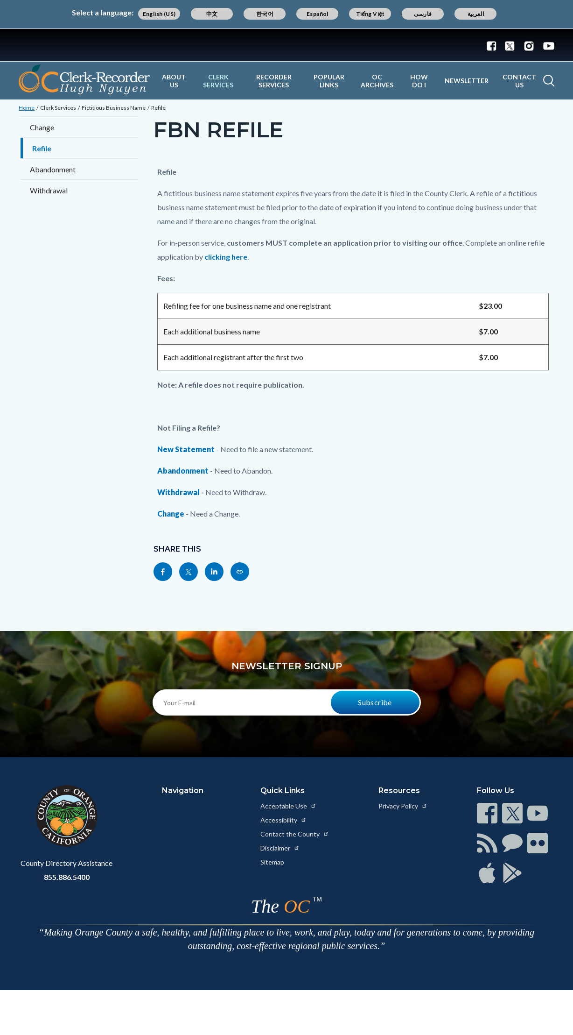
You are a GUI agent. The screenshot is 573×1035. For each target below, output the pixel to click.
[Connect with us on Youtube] (546, 45)
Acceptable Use (288, 806)
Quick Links (282, 790)
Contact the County (294, 834)
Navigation (182, 790)
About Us (174, 81)
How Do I (419, 81)
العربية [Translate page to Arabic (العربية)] (476, 13)
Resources (399, 790)
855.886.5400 (67, 876)
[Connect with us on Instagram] (529, 45)
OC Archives (377, 81)
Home (27, 107)
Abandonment (53, 169)
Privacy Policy (402, 806)
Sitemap (272, 862)
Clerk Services (218, 81)
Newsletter (467, 81)
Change (42, 127)
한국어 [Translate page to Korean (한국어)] (264, 13)
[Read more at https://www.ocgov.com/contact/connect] (487, 813)
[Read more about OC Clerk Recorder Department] (84, 79)
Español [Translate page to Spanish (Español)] (317, 13)
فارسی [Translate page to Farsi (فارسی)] (423, 13)
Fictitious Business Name (114, 107)
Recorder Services (274, 81)
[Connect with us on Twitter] (510, 45)
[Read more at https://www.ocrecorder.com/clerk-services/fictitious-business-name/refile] (240, 571)
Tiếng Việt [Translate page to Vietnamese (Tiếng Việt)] (370, 13)
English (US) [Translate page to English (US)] (159, 13)
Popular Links (329, 81)
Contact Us (519, 81)
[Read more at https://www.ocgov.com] (66, 816)
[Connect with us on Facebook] (494, 45)
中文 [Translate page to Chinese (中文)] (212, 13)
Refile (158, 107)
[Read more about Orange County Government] (286, 45)
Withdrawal (49, 190)
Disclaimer (280, 848)
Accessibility (283, 820)
